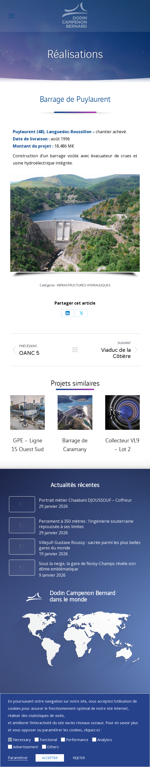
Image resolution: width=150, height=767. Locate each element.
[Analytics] (94, 739)
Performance (77, 739)
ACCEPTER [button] (50, 757)
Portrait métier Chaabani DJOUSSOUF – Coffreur (85, 500)
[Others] (44, 747)
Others (53, 746)
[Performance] (63, 739)
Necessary (22, 739)
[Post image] (27, 412)
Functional (48, 739)
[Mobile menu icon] (11, 16)
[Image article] (22, 504)
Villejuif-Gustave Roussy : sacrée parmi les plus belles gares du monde (90, 545)
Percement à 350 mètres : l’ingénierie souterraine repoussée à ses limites (86, 524)
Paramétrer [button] (18, 757)
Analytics (104, 739)
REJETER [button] (79, 757)
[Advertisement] (10, 747)
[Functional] (37, 739)
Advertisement (25, 746)
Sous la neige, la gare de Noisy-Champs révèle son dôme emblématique (87, 566)
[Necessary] (10, 739)
